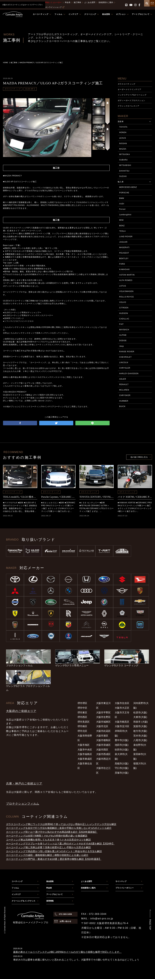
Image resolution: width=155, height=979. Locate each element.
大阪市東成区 (85, 759)
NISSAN (123, 143)
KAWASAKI (124, 269)
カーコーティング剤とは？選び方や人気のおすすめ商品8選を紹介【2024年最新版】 (52, 832)
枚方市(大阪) (140, 731)
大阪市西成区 (103, 754)
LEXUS (122, 138)
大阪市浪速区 (103, 745)
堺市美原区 (84, 721)
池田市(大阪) (122, 745)
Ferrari (122, 209)
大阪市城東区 (103, 721)
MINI (121, 220)
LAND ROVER (126, 237)
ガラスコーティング (13, 89)
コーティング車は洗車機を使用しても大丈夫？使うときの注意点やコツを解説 (48, 839)
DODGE (123, 341)
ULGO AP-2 (30, 89)
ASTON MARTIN (127, 275)
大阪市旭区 (84, 745)
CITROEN (124, 308)
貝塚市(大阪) (122, 772)
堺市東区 (82, 712)
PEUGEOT (124, 253)
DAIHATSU (124, 171)
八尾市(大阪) (140, 740)
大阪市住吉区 (122, 703)
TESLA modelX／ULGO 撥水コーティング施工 (20, 497)
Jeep (121, 346)
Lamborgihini (125, 215)
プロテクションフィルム (22, 803)
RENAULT (124, 384)
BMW (121, 198)
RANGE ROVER (126, 352)
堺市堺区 (82, 703)
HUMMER (123, 401)
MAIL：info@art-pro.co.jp (97, 918)
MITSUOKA (124, 154)
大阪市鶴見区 (122, 721)
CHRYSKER (124, 395)
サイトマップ (120, 881)
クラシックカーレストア (128, 106)
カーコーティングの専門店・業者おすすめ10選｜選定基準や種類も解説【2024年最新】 (53, 859)
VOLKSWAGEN (126, 291)
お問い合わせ (65, 921)
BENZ (122, 226)
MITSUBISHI (125, 165)
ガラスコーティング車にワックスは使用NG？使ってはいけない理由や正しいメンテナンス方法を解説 (61, 824)
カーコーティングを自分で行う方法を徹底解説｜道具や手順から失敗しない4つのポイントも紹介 (59, 828)
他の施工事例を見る (139, 457)
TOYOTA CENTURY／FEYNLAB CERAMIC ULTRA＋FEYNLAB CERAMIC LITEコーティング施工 (96, 497)
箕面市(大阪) (140, 726)
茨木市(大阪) (140, 735)
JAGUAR (123, 242)
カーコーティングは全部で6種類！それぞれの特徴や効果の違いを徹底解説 (46, 835)
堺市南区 (82, 726)
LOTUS (122, 286)
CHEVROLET (125, 357)
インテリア (16, 894)
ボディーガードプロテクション (131, 100)
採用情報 (50, 901)
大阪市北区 (102, 726)
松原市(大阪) (140, 712)
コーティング (17, 881)
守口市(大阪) (122, 768)
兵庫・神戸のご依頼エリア (24, 783)
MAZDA (122, 149)
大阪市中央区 (85, 749)
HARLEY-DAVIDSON (129, 373)
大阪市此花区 (103, 731)
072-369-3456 (65, 914)
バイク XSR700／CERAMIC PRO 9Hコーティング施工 (135, 497)
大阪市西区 (102, 749)
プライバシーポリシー (124, 888)
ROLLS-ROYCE (126, 297)
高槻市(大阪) (122, 763)
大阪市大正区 (122, 708)
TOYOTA (123, 127)
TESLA (122, 231)
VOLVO (122, 302)
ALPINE (123, 335)
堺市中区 (82, 708)
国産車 (121, 121)
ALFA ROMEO (125, 280)
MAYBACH (124, 330)
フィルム (15, 888)
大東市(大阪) (140, 717)
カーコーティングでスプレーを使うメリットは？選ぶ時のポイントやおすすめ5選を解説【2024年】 (60, 843)
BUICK (122, 406)
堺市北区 (82, 731)
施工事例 (77, 2)
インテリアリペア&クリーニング (132, 95)
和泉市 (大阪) (140, 721)
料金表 (67, 2)
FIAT (121, 324)
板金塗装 (50, 881)
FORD (122, 264)
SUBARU (123, 160)
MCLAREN (124, 390)
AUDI (121, 204)
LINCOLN (123, 362)
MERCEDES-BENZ (128, 187)
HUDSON (123, 313)
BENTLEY (124, 258)
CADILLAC (124, 319)
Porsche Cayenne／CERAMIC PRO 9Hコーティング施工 (58, 497)
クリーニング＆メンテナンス (23, 901)
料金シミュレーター (53, 2)
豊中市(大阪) (122, 740)
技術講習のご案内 (106, 2)
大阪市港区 (102, 735)
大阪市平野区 (103, 712)
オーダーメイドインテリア (129, 89)
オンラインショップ (54, 7)
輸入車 (121, 182)
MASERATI (124, 247)
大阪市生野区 (103, 717)
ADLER (122, 379)
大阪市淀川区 (122, 726)
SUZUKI (123, 176)
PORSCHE (124, 193)
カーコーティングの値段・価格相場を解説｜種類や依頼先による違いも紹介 (47, 855)
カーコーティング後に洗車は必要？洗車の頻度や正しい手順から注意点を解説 (48, 847)
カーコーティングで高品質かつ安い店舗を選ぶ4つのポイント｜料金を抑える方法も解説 (54, 851)
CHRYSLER (124, 368)
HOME (5, 62)
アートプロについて (54, 894)
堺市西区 (82, 717)
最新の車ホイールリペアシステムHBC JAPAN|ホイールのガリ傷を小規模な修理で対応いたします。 (67, 952)
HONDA (123, 132)
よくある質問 (89, 2)
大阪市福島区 (85, 754)
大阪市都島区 (103, 740)
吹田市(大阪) (122, 749)
